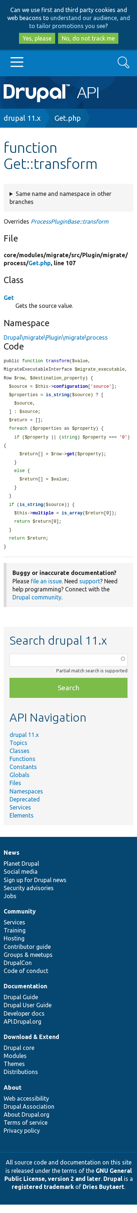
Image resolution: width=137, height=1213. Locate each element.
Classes (19, 759)
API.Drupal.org (22, 1030)
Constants (23, 775)
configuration (71, 388)
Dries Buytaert (103, 1195)
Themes (14, 1072)
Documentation (25, 994)
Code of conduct (26, 979)
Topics (18, 751)
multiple (43, 520)
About (13, 1096)
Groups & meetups (28, 963)
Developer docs (24, 1022)
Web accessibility (26, 1107)
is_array (72, 520)
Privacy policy (22, 1139)
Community (20, 919)
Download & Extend (31, 1045)
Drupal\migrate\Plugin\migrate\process (56, 337)
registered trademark (43, 1195)
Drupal (112, 1187)
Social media (21, 880)
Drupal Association (29, 1115)
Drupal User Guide (28, 1013)
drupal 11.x (22, 118)
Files (15, 791)
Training (15, 938)
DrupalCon (18, 971)
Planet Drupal (21, 872)
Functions (22, 767)
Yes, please (37, 38)
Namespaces (26, 799)
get (71, 458)
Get (9, 297)
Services (20, 815)
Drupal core (19, 1056)
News (11, 861)
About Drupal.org (26, 1123)
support (89, 589)
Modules (15, 1064)
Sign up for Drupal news (35, 888)
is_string (57, 397)
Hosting (14, 946)
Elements (21, 823)
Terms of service (25, 1131)
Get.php (67, 118)
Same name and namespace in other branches (60, 197)
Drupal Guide (21, 1005)
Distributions (21, 1080)
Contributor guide (27, 955)
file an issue (46, 589)
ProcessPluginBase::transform (70, 221)
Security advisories (29, 896)
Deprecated (24, 807)
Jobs (10, 904)
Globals (19, 783)
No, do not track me (88, 38)
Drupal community (36, 605)
